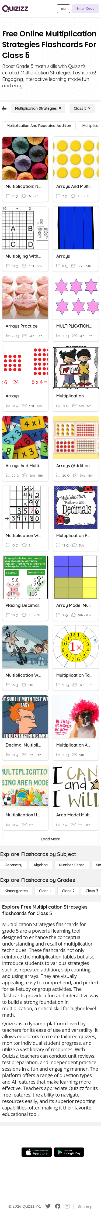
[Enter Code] (85, 8)
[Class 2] (68, 891)
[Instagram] (67, 1206)
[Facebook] (57, 1206)
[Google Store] (69, 1152)
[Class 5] (82, 108)
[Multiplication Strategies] (38, 108)
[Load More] (50, 839)
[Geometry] (13, 865)
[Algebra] (40, 865)
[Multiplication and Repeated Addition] (39, 125)
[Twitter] (48, 1206)
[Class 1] (44, 891)
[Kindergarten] (16, 891)
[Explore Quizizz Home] (15, 8)
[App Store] (37, 1152)
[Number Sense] (71, 865)
